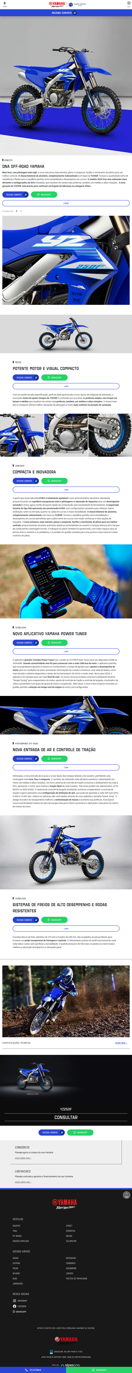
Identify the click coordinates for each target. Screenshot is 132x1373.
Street (69, 1225)
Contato (69, 1273)
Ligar (66, 203)
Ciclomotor (71, 1241)
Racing (69, 1235)
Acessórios (71, 1268)
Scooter (16, 1225)
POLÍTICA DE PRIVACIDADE (76, 1278)
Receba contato (62, 13)
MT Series (17, 1235)
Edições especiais (21, 1241)
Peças (15, 1268)
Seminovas (71, 1258)
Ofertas (16, 1263)
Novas (15, 1258)
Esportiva (70, 1230)
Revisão (16, 1273)
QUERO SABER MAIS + (23, 1158)
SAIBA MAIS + (121, 1042)
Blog (15, 1278)
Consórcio (70, 1263)
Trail (15, 1230)
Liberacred (18, 1283)
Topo (126, 1195)
